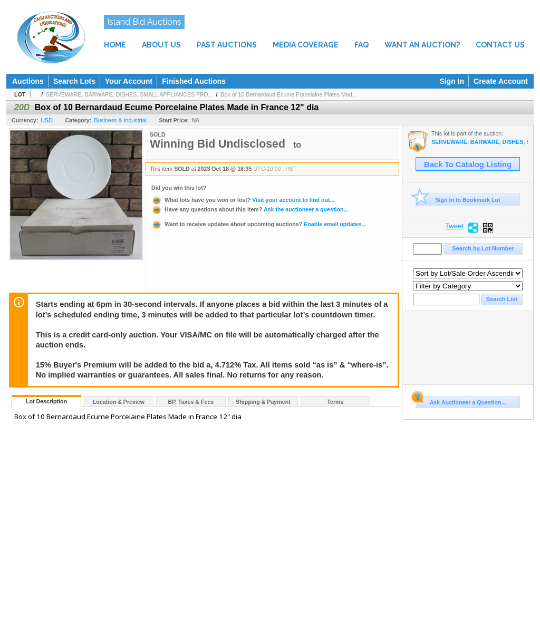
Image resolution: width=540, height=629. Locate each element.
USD (47, 120)
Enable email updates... (258, 224)
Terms (335, 402)
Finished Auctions (194, 81)
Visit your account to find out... (242, 200)
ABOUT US (161, 45)
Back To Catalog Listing (468, 164)
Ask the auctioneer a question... (249, 209)
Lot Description (46, 401)
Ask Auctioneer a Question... (461, 400)
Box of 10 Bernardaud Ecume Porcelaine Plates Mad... (288, 94)
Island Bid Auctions (144, 22)
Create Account (501, 81)
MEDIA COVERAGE (306, 45)
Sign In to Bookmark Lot (458, 199)
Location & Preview (118, 402)
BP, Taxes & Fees (191, 402)
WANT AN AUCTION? (422, 45)
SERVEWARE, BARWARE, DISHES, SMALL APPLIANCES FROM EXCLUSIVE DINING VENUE (479, 142)
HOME (115, 45)
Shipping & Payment (263, 402)
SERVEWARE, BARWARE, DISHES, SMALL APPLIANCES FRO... (129, 94)
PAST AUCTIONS (227, 45)
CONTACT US (500, 45)
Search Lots (74, 81)
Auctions (28, 81)
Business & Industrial (120, 120)
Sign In (451, 81)
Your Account (128, 81)
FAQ (361, 45)
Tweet (454, 226)
